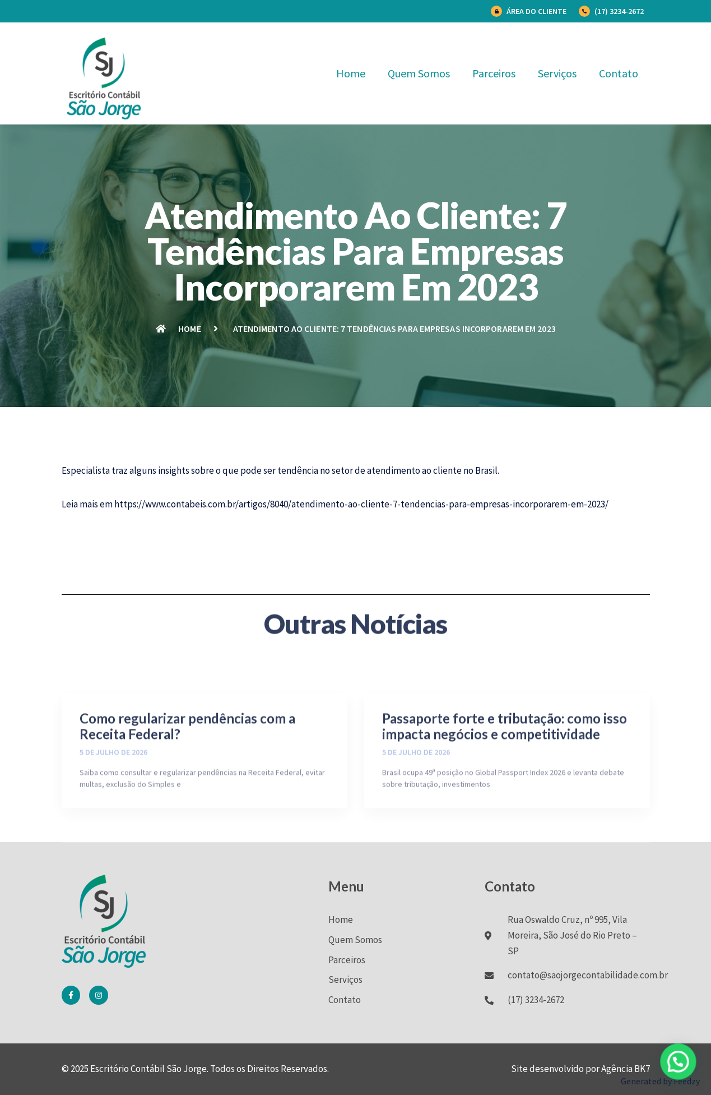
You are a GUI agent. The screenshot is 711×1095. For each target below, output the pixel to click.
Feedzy (686, 1081)
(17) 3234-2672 (619, 11)
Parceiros (493, 73)
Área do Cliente (536, 11)
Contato (618, 73)
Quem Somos (419, 73)
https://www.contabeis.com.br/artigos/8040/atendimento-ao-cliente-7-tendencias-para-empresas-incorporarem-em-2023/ (361, 504)
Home (350, 73)
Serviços (557, 73)
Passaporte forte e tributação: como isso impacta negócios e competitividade (504, 782)
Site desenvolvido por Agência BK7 (580, 1068)
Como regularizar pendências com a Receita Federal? (187, 782)
